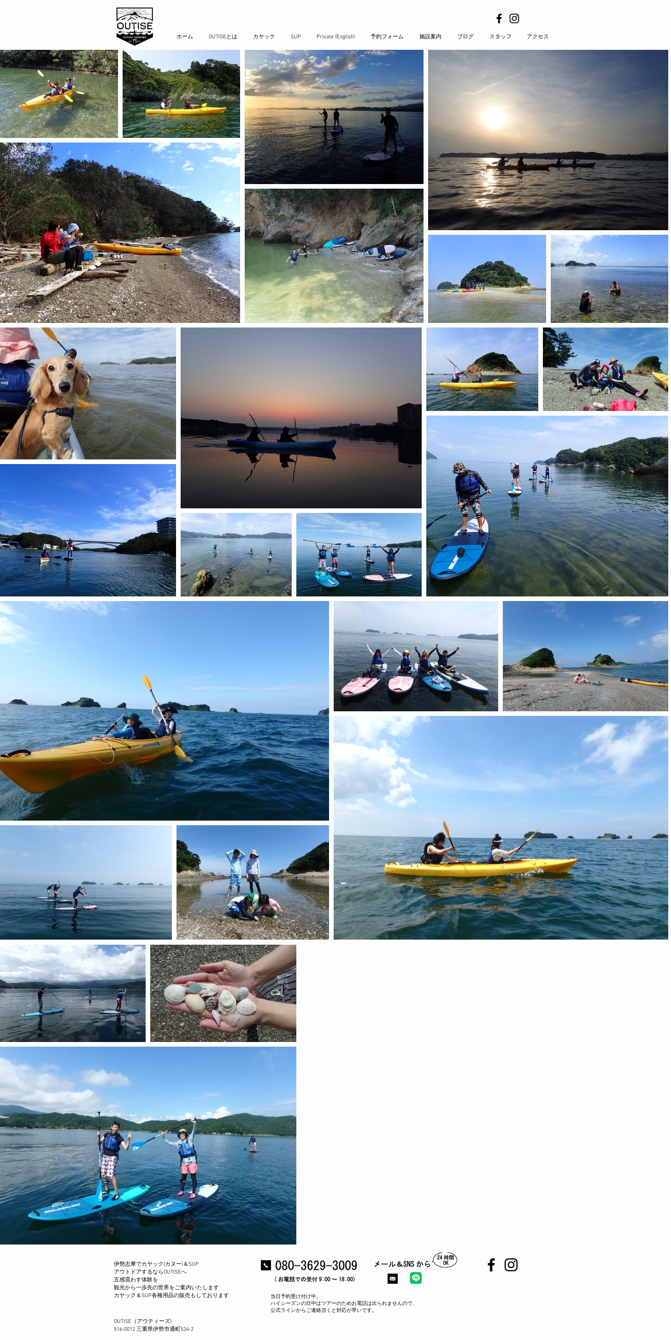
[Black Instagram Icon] (514, 18)
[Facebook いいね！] (496, 1297)
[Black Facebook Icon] (499, 18)
